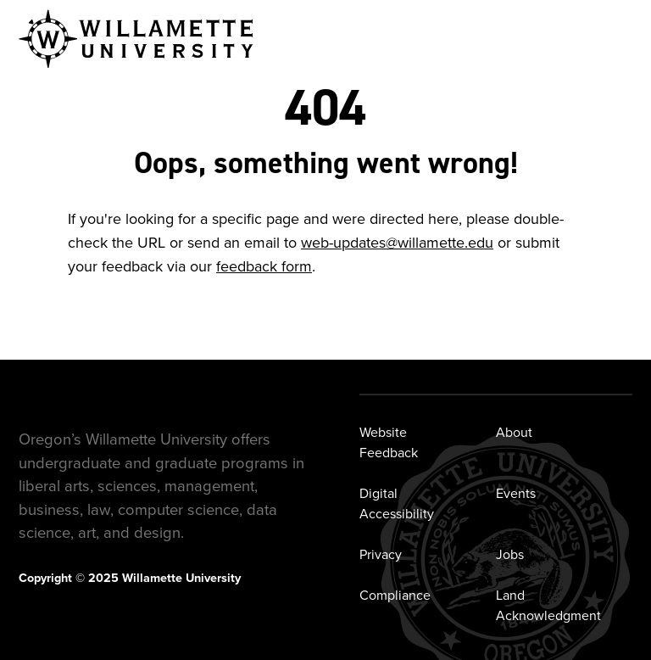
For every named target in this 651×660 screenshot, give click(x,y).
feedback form (264, 266)
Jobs (510, 554)
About (514, 432)
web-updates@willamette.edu (397, 243)
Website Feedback (388, 442)
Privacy (380, 554)
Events (516, 493)
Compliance (395, 595)
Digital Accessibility (396, 503)
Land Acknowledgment (548, 605)
